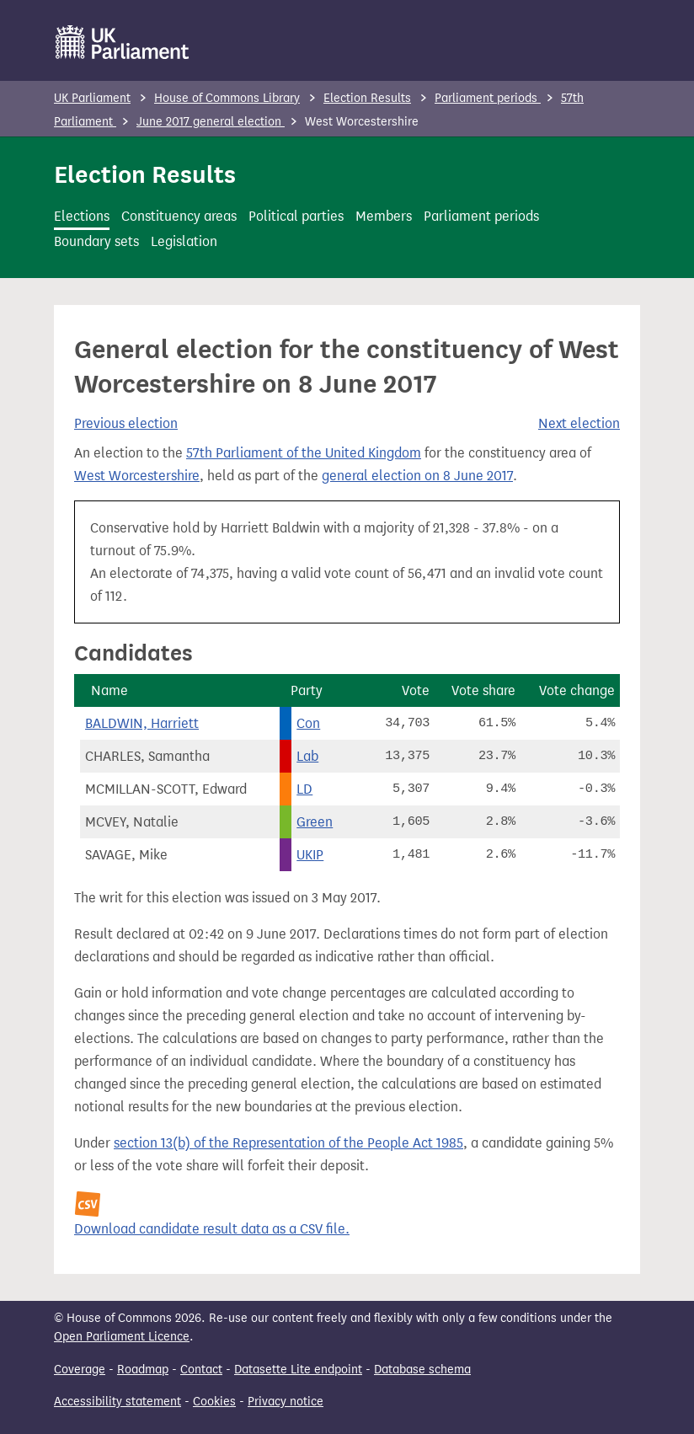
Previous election (126, 423)
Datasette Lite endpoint (298, 1369)
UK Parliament (92, 98)
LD (304, 789)
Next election (579, 423)
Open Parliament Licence (122, 1337)
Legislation (184, 241)
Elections (81, 216)
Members (383, 216)
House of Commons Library (227, 98)
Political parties (296, 216)
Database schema (422, 1369)
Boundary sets (96, 241)
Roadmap (142, 1369)
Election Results (367, 98)
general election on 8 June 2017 (417, 476)
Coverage (79, 1369)
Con (308, 723)
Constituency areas (179, 216)
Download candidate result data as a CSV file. (212, 1229)
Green (314, 822)
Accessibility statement (117, 1401)
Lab (307, 756)
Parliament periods (488, 98)
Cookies (214, 1401)
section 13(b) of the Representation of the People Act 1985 (288, 1143)
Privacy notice (285, 1401)
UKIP (309, 855)
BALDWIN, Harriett (142, 723)
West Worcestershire (137, 476)
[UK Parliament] (122, 42)
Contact (201, 1369)
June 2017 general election (210, 122)
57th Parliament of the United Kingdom (303, 453)
